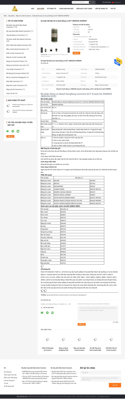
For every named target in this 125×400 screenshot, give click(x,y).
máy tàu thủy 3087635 (52, 295)
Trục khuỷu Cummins (13, 69)
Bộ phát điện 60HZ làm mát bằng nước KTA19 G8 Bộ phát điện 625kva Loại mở (64, 372)
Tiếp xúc (76, 53)
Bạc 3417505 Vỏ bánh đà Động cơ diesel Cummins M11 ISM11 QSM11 (34, 382)
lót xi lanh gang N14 (81, 295)
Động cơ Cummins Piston (15, 61)
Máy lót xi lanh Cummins (23, 16)
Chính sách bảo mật (22, 396)
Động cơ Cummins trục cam (16, 65)
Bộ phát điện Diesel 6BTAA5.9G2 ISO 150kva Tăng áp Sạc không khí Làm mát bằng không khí (64, 383)
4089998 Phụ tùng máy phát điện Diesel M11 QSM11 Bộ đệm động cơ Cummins (34, 372)
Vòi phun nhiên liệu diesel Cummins (18, 39)
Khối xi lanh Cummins (13, 53)
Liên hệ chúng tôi (101, 8)
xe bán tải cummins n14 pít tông (67, 295)
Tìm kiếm (92, 2)
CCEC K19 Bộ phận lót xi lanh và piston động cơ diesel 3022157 (47, 349)
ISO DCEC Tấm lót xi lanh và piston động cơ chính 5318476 (111, 349)
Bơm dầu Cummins (13, 81)
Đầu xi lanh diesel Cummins (16, 49)
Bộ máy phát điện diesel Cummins (18, 31)
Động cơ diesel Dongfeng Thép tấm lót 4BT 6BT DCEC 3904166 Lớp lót (64, 349)
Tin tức (113, 8)
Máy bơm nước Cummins (15, 85)
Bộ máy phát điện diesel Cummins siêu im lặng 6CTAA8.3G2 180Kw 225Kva (65, 377)
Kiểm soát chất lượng (84, 8)
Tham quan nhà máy (66, 8)
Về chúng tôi (51, 8)
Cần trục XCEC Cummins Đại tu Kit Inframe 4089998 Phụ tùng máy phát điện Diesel (35, 377)
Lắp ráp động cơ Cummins (15, 35)
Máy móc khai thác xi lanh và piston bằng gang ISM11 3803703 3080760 (79, 349)
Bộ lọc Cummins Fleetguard (15, 77)
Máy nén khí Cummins (14, 89)
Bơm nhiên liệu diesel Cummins (17, 45)
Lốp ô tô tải (10, 93)
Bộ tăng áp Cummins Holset (16, 73)
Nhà (32, 8)
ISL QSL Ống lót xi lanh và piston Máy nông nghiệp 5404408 (95, 349)
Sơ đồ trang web (9, 386)
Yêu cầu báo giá (107, 2)
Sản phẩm (40, 8)
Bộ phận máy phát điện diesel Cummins (33, 368)
